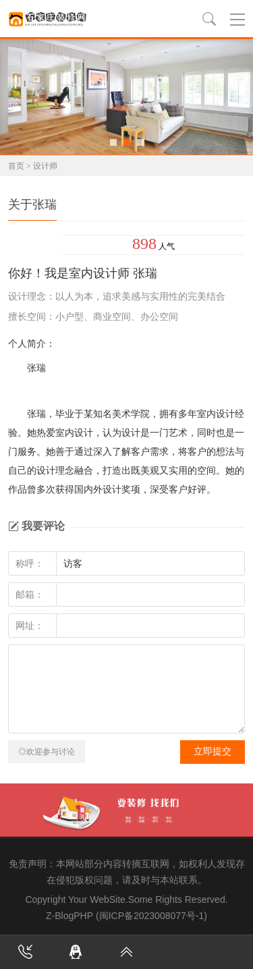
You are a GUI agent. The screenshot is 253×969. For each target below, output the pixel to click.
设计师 (45, 166)
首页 (16, 166)
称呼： (30, 563)
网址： (30, 625)
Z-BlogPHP (69, 915)
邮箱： (30, 594)
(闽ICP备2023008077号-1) (151, 915)
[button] (113, 142)
